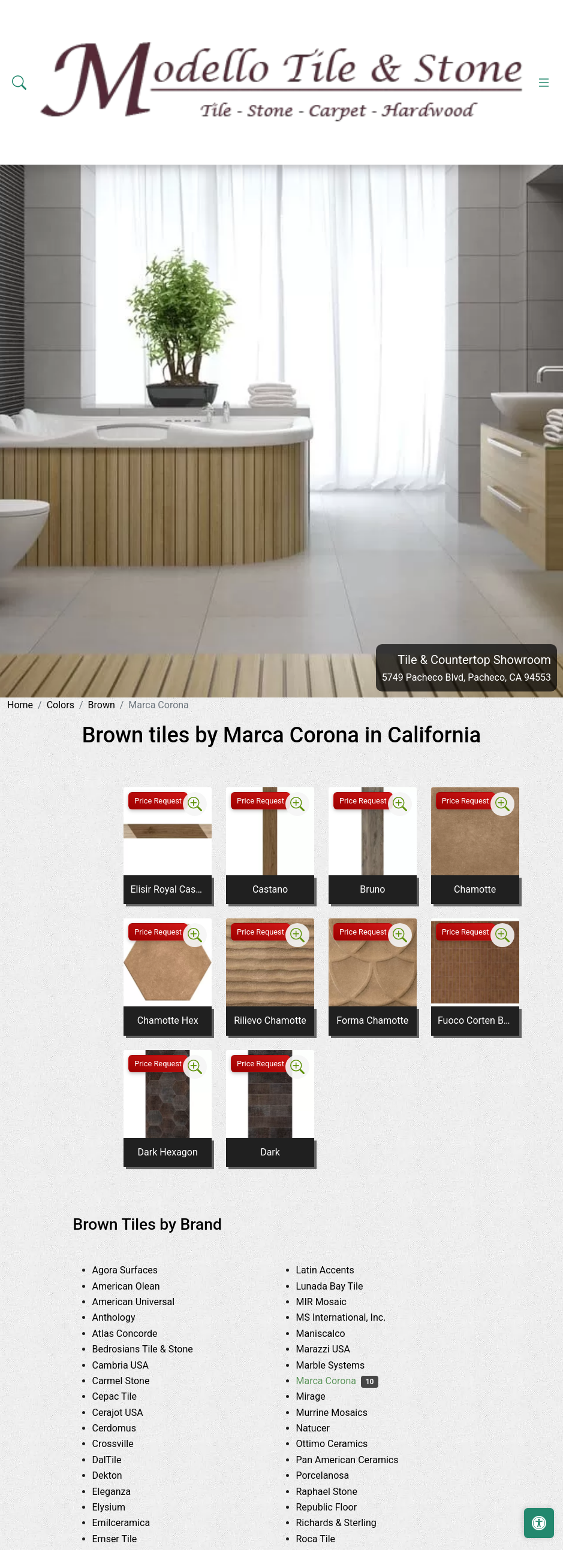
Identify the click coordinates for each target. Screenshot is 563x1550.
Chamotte (475, 889)
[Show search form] (19, 82)
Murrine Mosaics (341, 1412)
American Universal (144, 1302)
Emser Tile (125, 1539)
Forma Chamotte (372, 1020)
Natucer (324, 1428)
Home (20, 705)
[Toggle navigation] (543, 82)
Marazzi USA (334, 1349)
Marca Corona (337, 1381)
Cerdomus (125, 1428)
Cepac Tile (125, 1396)
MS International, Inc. (354, 1317)
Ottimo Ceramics (341, 1443)
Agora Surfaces (134, 1270)
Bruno (372, 889)
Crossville (124, 1443)
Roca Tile (327, 1539)
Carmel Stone (132, 1381)
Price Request (158, 800)
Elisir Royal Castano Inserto (167, 889)
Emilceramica (132, 1522)
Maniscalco (330, 1333)
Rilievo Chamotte (270, 1020)
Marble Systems (339, 1365)
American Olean (137, 1286)
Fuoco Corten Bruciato (475, 1020)
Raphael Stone (336, 1491)
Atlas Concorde (136, 1333)
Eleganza (122, 1491)
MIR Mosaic (332, 1302)
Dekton (116, 1475)
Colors (60, 705)
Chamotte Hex (167, 1020)
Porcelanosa (334, 1475)
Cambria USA (131, 1365)
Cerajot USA (127, 1412)
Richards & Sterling (347, 1522)
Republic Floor (338, 1507)
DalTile (120, 1460)
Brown (101, 705)
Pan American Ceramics (358, 1460)
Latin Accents (334, 1270)
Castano (270, 889)
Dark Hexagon (168, 1152)
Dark (270, 1152)
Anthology (125, 1317)
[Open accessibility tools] (539, 1523)
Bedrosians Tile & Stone (154, 1349)
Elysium (120, 1507)
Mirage (322, 1396)
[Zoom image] (195, 804)
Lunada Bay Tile (341, 1286)
